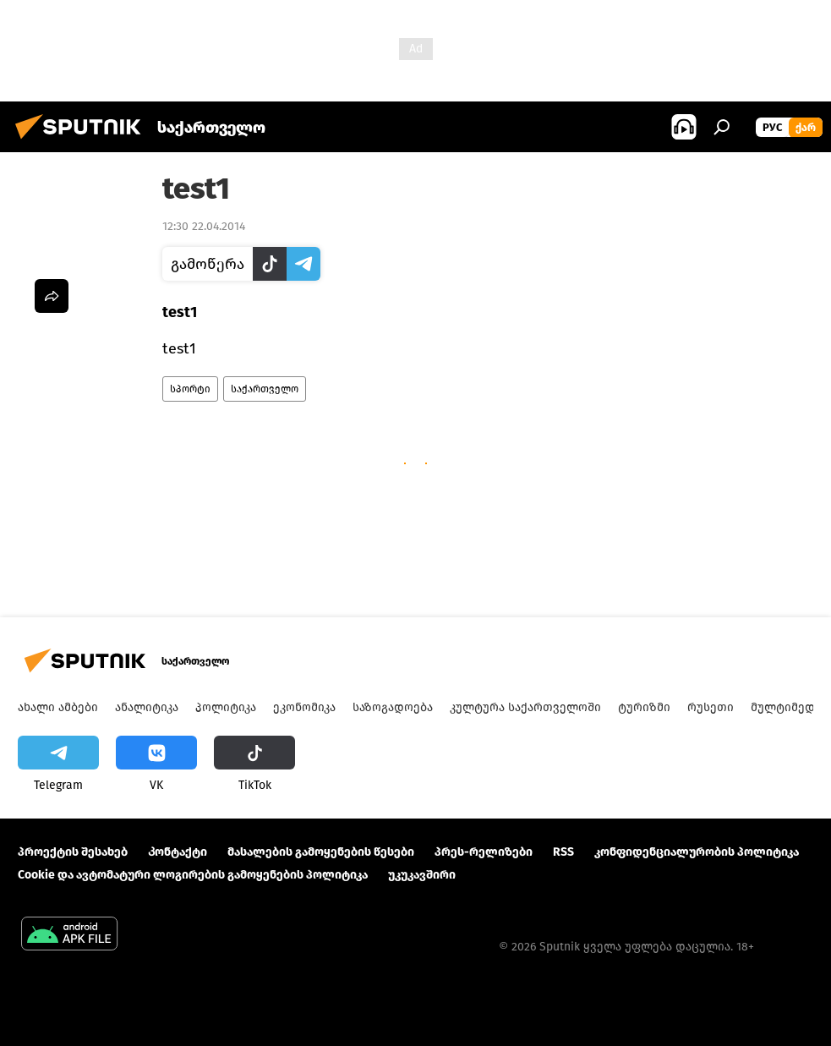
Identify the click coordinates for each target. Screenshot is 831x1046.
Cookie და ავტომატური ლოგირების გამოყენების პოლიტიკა (193, 875)
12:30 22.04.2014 (203, 226)
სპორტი (190, 389)
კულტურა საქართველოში (525, 707)
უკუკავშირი (422, 875)
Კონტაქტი (177, 852)
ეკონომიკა (304, 707)
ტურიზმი (644, 707)
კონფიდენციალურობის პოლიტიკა (696, 852)
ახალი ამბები (58, 707)
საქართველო (264, 389)
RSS (563, 852)
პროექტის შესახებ (73, 852)
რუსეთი (710, 707)
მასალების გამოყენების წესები (320, 852)
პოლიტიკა (225, 707)
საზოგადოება (393, 707)
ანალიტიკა (146, 707)
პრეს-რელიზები (484, 852)
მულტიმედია (789, 707)
